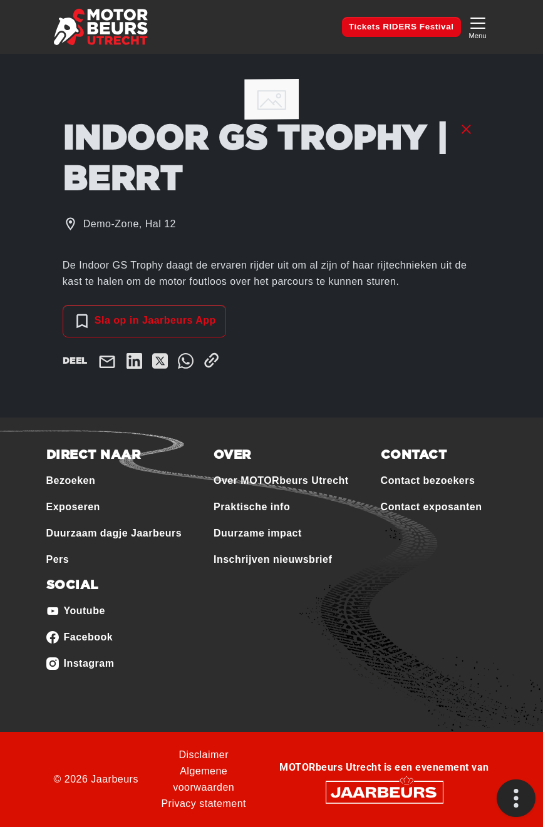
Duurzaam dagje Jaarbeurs (114, 533)
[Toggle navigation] (478, 26)
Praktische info (252, 506)
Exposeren (73, 506)
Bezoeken (71, 480)
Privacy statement (203, 803)
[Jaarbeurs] (384, 792)
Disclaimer (203, 754)
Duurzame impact (258, 533)
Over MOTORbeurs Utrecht (281, 480)
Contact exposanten (431, 506)
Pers (58, 559)
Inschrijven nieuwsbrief (273, 559)
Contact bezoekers (428, 480)
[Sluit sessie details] (466, 128)
